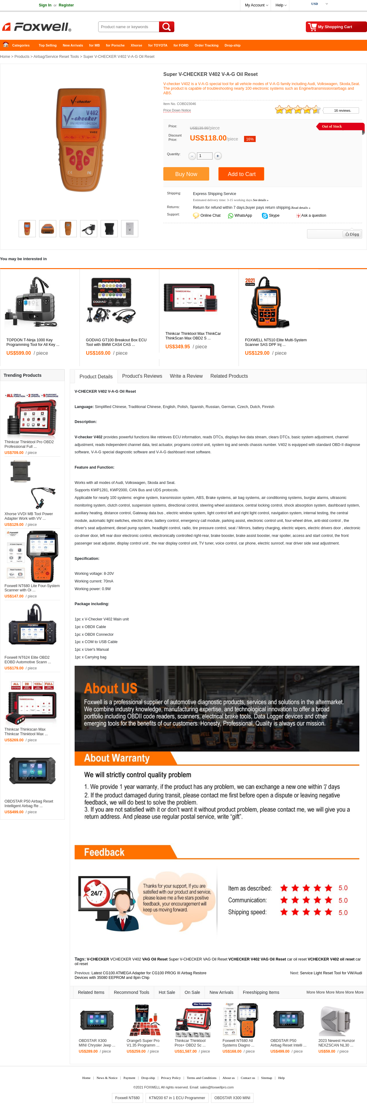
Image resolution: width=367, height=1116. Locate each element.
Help (279, 5)
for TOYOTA (158, 45)
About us (228, 1078)
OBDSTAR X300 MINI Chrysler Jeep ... (97, 1043)
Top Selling (48, 45)
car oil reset (297, 959)
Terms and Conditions (202, 1078)
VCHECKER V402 (125, 959)
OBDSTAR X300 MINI (232, 1098)
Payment (129, 1078)
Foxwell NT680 (127, 1098)
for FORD (180, 45)
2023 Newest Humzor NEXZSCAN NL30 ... (336, 1043)
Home (7, 45)
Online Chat (210, 215)
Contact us (248, 1078)
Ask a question (313, 215)
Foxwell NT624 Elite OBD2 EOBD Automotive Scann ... (28, 659)
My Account (255, 5)
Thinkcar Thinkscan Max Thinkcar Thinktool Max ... (26, 731)
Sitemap (266, 1078)
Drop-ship (233, 45)
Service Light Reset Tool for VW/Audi (331, 973)
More (310, 992)
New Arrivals (73, 45)
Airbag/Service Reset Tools (56, 56)
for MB (94, 45)
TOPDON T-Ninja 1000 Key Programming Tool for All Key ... (32, 342)
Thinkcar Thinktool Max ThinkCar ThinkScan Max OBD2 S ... (193, 335)
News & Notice (107, 1078)
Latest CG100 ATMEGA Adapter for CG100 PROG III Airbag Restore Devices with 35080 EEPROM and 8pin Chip (140, 975)
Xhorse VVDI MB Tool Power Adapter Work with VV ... (29, 516)
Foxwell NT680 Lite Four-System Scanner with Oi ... (32, 588)
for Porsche (115, 45)
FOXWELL (152, 1087)
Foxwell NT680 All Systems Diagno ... (238, 1043)
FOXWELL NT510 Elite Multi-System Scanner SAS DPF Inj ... (276, 342)
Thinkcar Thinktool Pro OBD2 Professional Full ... (29, 444)
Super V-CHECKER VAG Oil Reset (198, 959)
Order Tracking (206, 45)
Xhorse (136, 45)
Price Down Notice (177, 110)
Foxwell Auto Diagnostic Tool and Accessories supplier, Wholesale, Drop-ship (49, 27)
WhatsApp (243, 215)
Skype (274, 215)
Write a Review (186, 376)
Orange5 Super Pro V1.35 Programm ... (143, 1043)
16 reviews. (342, 110)
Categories (21, 45)
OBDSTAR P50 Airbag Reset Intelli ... (288, 1043)
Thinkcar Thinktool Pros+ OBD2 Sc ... (190, 1043)
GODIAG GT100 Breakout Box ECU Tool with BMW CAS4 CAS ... (116, 342)
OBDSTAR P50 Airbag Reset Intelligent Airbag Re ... (29, 803)
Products (21, 56)
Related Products (229, 376)
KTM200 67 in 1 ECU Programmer (177, 1098)
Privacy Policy (170, 1078)
